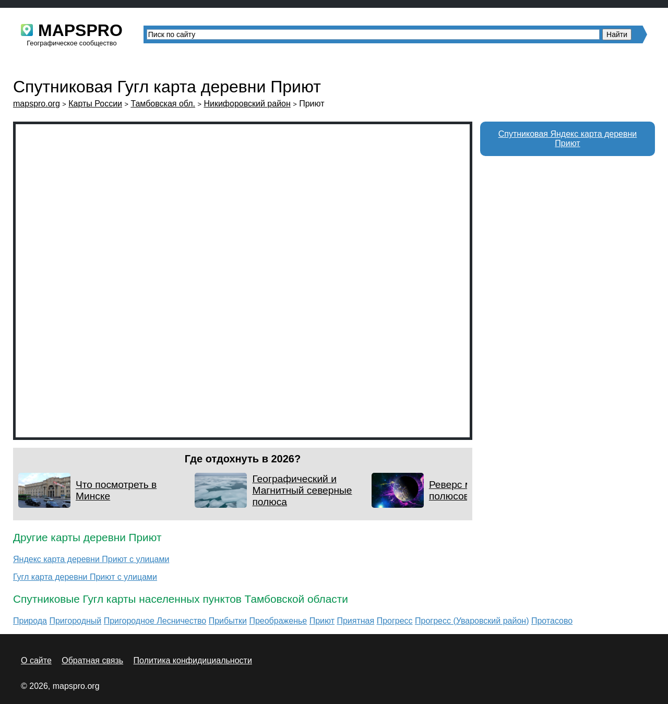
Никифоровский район (247, 103)
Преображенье (278, 620)
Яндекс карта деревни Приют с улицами (91, 559)
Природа (30, 620)
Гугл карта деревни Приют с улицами (85, 576)
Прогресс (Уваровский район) (472, 620)
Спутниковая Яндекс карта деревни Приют (567, 138)
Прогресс (395, 620)
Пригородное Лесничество (155, 620)
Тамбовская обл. (162, 103)
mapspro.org (36, 103)
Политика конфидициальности (193, 660)
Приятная (355, 620)
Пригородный (75, 620)
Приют (322, 620)
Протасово (551, 620)
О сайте (36, 660)
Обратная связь (92, 660)
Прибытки (228, 620)
